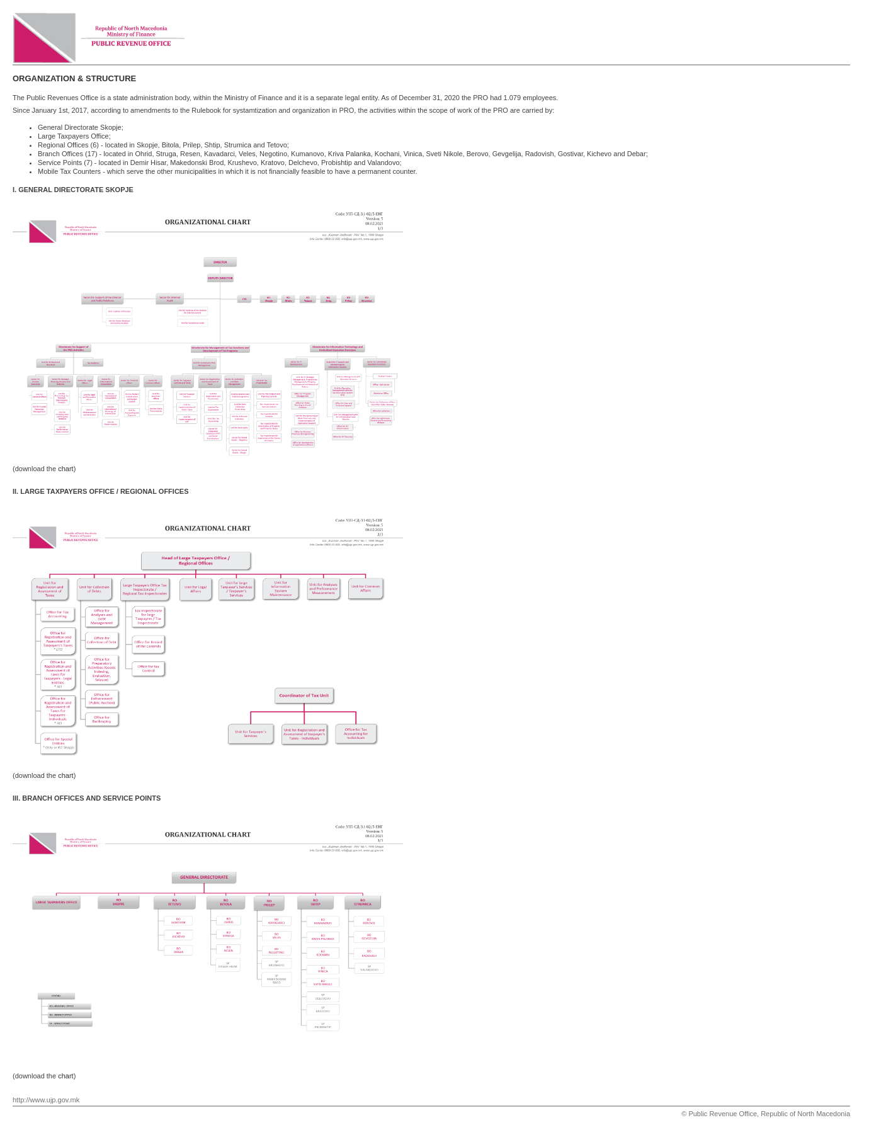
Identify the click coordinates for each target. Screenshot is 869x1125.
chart (65, 468)
